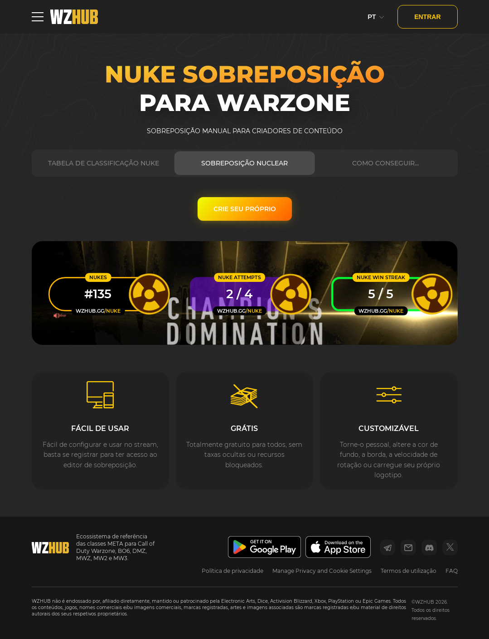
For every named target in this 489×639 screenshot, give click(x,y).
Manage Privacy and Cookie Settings (322, 570)
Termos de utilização (408, 570)
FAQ (451, 570)
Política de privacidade (232, 570)
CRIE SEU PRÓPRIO (244, 209)
